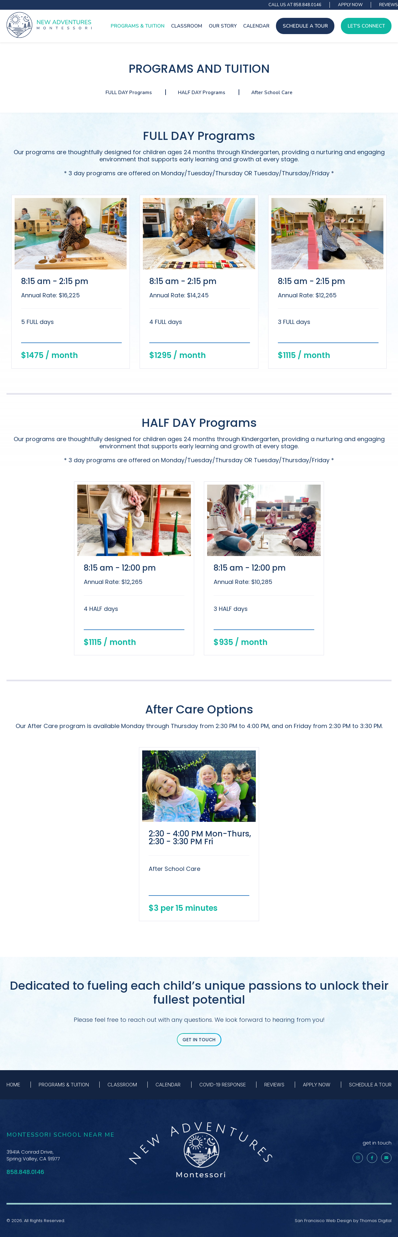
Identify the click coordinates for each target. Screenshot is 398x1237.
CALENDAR (256, 26)
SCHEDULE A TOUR (305, 26)
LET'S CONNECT (366, 26)
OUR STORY (223, 26)
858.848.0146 (307, 5)
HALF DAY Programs (201, 92)
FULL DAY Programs (129, 92)
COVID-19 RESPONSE (222, 1085)
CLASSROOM (186, 26)
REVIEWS (388, 5)
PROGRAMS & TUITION (138, 26)
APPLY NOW (350, 5)
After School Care (271, 92)
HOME (13, 1085)
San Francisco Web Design (323, 1221)
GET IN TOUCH (199, 1039)
